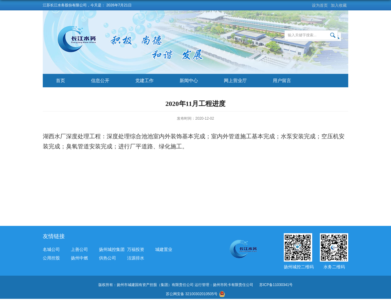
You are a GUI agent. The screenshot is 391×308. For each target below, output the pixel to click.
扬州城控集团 (112, 249)
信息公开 (100, 80)
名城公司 (51, 249)
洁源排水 (135, 257)
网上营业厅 (235, 80)
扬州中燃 (79, 257)
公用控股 (51, 257)
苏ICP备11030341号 (276, 285)
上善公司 (79, 249)
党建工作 (144, 80)
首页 (60, 80)
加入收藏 (339, 5)
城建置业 (163, 249)
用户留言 (282, 80)
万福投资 (135, 249)
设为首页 (320, 5)
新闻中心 (189, 80)
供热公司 (107, 257)
